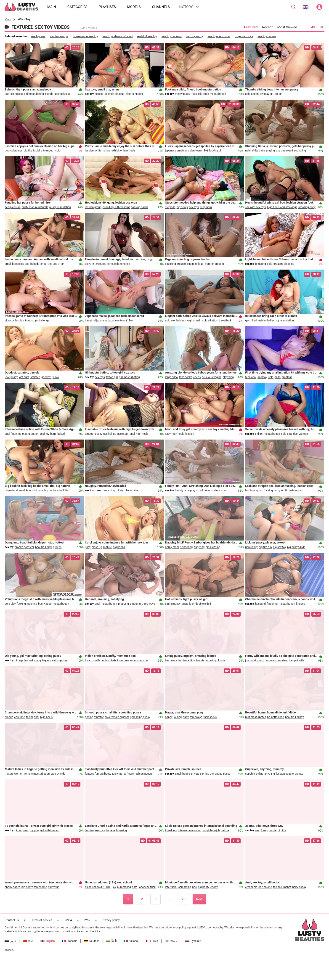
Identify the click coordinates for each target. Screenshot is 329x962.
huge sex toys (244, 36)
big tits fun (265, 547)
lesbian (89, 150)
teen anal (250, 377)
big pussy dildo (296, 547)
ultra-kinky (251, 547)
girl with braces (49, 830)
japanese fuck (146, 887)
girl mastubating (34, 94)
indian (259, 433)
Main (8, 19)
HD (322, 27)
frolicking (108, 490)
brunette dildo (275, 717)
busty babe (45, 603)
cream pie (251, 887)
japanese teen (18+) (121, 320)
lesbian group (93, 207)
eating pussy (173, 603)
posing (89, 717)
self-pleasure (13, 207)
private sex (197, 773)
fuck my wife (93, 660)
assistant (122, 433)
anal (132, 433)
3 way (264, 830)
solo (58, 150)
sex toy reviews (172, 36)
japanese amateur (176, 150)
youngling (300, 150)
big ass (46, 660)
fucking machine (27, 603)
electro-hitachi (134, 94)
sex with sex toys (255, 207)
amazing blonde (215, 660)
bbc (194, 887)
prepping (123, 603)
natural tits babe (255, 150)
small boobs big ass (17, 263)
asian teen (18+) (198, 150)
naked (98, 490)
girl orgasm (21, 830)
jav (114, 887)
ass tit (56, 263)
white (98, 150)
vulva (56, 377)
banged (293, 660)
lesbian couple (285, 773)
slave (88, 263)
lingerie (300, 603)
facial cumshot (282, 887)
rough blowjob (211, 830)
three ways (148, 603)
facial (36, 150)
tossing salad (139, 207)
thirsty (119, 490)
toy (277, 320)
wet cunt (24, 377)
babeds (34, 263)
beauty (179, 490)
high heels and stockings (282, 207)
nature (106, 150)
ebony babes (12, 887)
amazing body (307, 207)
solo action (252, 94)
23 (183, 899)
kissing (99, 94)
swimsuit (201, 320)
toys (27, 320)
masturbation (272, 433)
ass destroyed (284, 150)
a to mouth (47, 150)
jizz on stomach (254, 660)
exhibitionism (119, 150)
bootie (272, 830)
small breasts (204, 490)
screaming (184, 887)
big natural (11, 490)
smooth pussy (93, 433)
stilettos (213, 320)
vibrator (9, 320)
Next (199, 899)
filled (254, 320)
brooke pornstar (24, 547)
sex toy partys (59, 36)
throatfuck (225, 320)
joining (178, 717)
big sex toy (279, 547)
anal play (189, 490)
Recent (267, 27)
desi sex (124, 660)
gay (247, 320)
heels (132, 150)
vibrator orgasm (214, 263)
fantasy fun (92, 773)
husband (260, 603)
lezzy (277, 490)
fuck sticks (210, 717)
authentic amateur (276, 660)
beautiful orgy (43, 547)
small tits (46, 263)
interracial (171, 887)
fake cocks (185, 377)
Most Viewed (287, 27)
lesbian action (186, 660)
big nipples (21, 660)
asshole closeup (115, 94)
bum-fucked (57, 433)
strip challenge (40, 320)
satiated (35, 377)
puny (186, 717)
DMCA (68, 920)
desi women (300, 433)
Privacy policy (111, 920)
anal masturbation (106, 603)
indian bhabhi (109, 660)
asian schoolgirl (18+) (98, 887)
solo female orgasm (117, 717)
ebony (214, 887)
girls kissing (213, 547)
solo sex (170, 320)
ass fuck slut (62, 94)
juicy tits (117, 773)
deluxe (225, 830)
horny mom (172, 547)
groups (57, 547)
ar (62, 263)
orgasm (278, 263)
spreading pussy (140, 717)
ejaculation (287, 320)
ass (257, 830)
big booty (182, 207)
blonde (49, 94)
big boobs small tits (56, 490)
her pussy (171, 660)
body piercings (14, 150)
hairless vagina (185, 320)
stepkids (170, 207)
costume (19, 717)
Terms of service (41, 920)
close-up (289, 263)
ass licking (109, 433)
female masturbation (37, 773)
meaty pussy (182, 94)
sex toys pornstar (219, 36)
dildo (278, 377)
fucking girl (216, 150)
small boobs (182, 773)
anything (270, 773)
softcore (129, 773)
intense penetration (190, 830)
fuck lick (196, 94)
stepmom (206, 207)
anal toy (262, 377)
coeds (197, 377)
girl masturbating (129, 377)
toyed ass (171, 830)
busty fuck (188, 603)
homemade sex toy (85, 36)
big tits (28, 150)
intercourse (99, 263)
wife (301, 660)
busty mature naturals (35, 207)
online (259, 773)
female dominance (118, 263)
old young (35, 660)
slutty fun (53, 887)
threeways (196, 717)
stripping (135, 603)
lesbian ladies (266, 320)
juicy (168, 433)
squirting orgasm (175, 263)
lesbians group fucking (259, 490)
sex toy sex (38, 36)
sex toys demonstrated (118, 36)
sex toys (194, 207)
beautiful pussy (294, 717)
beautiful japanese (96, 320)
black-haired (132, 490)
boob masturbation (214, 94)
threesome (40, 887)
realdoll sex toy (147, 36)
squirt (190, 263)
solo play (286, 433)
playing (270, 150)
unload (199, 263)
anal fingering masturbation (21, 433)
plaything (228, 377)
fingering (260, 263)
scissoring (186, 547)
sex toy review (266, 36)
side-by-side (58, 773)
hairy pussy (299, 887)
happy (168, 717)
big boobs (119, 547)
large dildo (171, 377)
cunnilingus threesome (116, 207)
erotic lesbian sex (291, 490)
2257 (87, 920)
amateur (287, 377)
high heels (142, 433)
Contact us (12, 920)
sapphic (250, 773)
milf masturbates (255, 717)
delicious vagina (211, 377)
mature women (14, 773)
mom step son (139, 660)
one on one (265, 887)
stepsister (220, 490)
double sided (203, 603)
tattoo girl (112, 377)
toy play (264, 94)
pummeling (124, 887)
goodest (46, 377)
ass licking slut (14, 94)
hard (135, 887)
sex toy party (194, 36)
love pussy (11, 377)
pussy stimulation (60, 207)
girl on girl (276, 94)
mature (107, 547)
